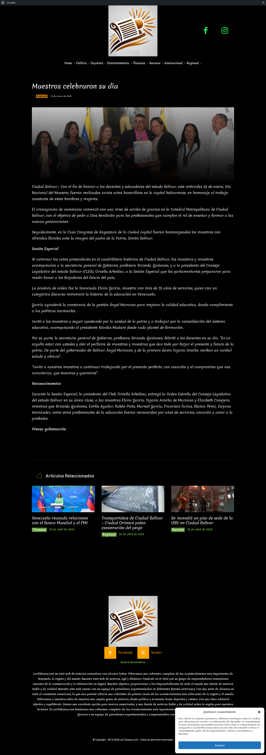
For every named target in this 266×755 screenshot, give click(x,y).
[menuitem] (3, 2)
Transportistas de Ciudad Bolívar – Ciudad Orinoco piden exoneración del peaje (132, 523)
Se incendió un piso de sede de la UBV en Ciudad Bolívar (202, 520)
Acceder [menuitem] (11, 2)
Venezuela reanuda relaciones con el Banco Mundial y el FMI (60, 520)
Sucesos (178, 530)
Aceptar (220, 745)
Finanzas (39, 530)
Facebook (125, 652)
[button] (259, 712)
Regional (42, 96)
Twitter (156, 652)
